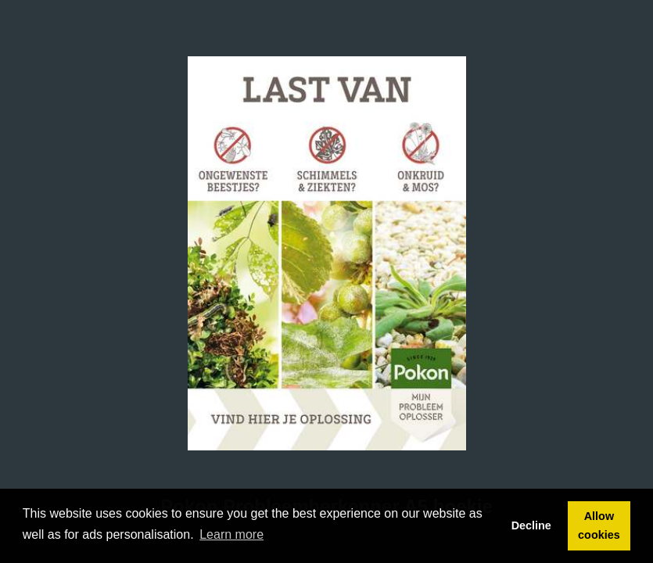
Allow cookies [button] (599, 525)
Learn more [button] (231, 534)
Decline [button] (531, 525)
